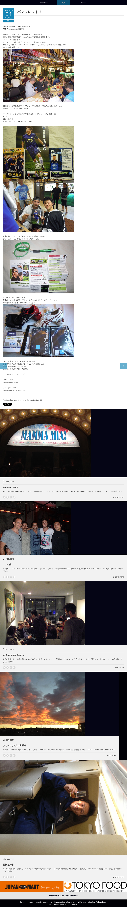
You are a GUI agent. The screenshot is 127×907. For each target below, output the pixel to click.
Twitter (4, 497)
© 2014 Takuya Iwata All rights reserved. (64, 904)
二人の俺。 (8, 564)
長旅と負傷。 (9, 864)
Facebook (7, 497)
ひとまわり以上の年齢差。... (16, 745)
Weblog (44, 3)
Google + (11, 497)
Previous (3, 366)
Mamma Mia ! (10, 487)
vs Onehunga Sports (13, 655)
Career (83, 3)
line (14, 497)
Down (63, 2)
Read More (119, 497)
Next (123, 366)
